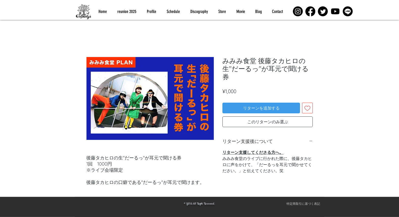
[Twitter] (323, 11)
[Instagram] (298, 11)
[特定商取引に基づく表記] (303, 203)
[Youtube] (335, 11)
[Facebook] (310, 11)
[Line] (348, 11)
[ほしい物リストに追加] (307, 108)
